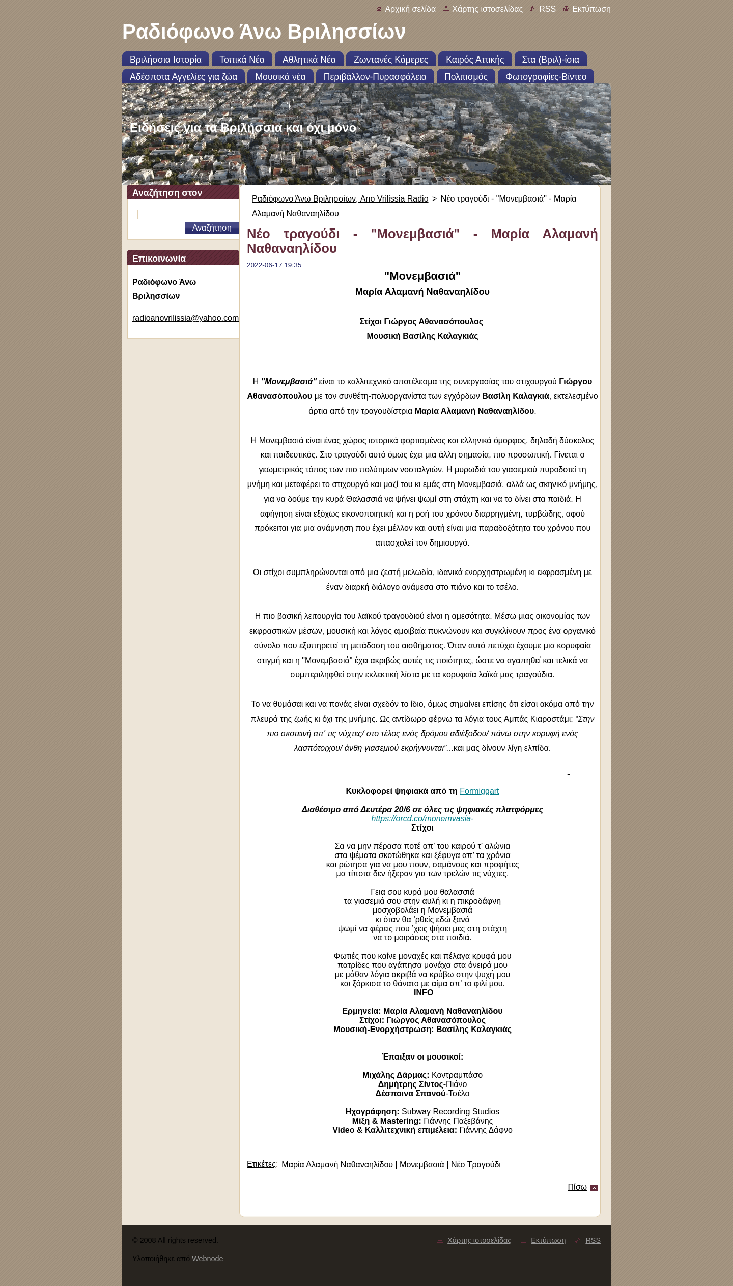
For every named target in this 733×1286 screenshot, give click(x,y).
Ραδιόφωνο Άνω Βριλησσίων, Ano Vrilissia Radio (340, 198)
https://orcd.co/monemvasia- (423, 818)
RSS (547, 9)
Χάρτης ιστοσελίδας (487, 9)
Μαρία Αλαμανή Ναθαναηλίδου (337, 1164)
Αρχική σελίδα (410, 9)
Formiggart (479, 791)
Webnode (207, 1258)
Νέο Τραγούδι (476, 1164)
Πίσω (577, 1187)
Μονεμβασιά (422, 1164)
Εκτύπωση (591, 9)
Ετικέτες (261, 1164)
